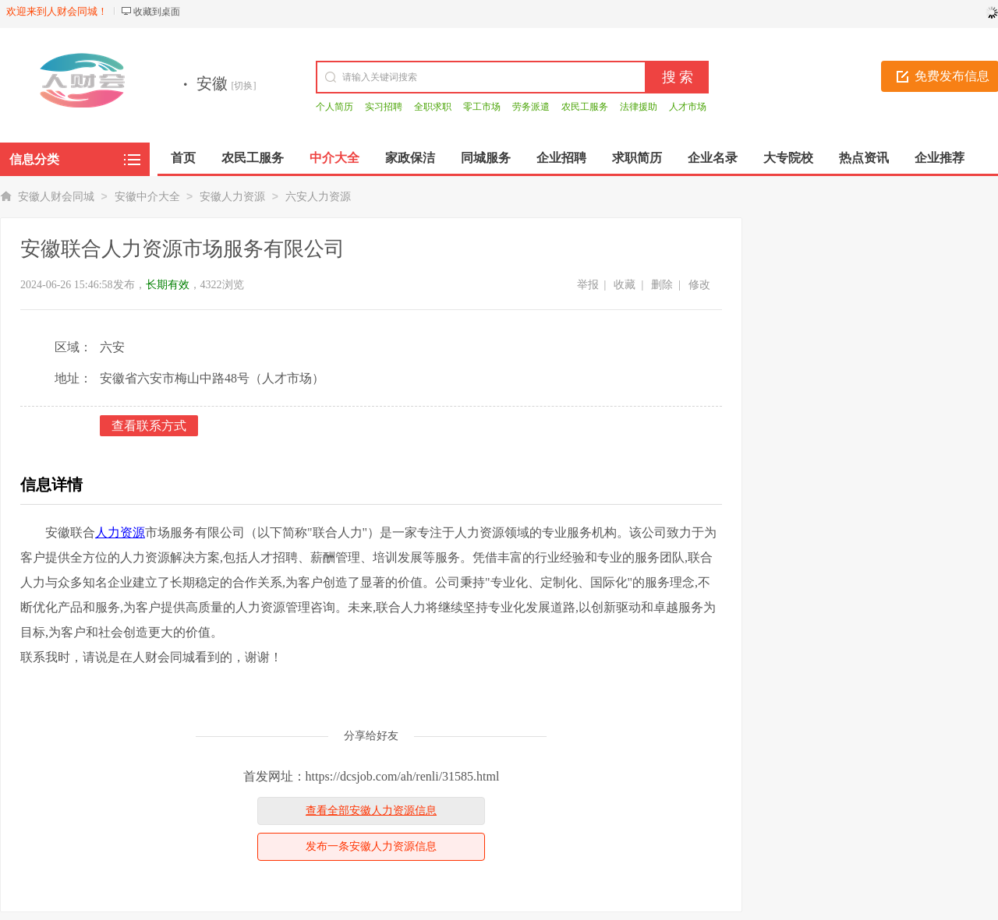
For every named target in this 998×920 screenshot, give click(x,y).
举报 (588, 285)
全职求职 (432, 106)
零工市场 (482, 106)
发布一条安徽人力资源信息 (371, 846)
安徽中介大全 (147, 197)
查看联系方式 (148, 425)
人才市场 (687, 106)
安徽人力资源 (232, 197)
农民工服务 (584, 106)
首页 (183, 157)
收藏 (624, 285)
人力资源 (120, 532)
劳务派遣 (531, 106)
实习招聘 (383, 106)
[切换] (244, 85)
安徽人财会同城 (56, 197)
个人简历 (334, 106)
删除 (662, 285)
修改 (699, 285)
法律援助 (638, 106)
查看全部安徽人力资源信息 (371, 810)
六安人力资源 (318, 197)
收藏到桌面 (156, 11)
